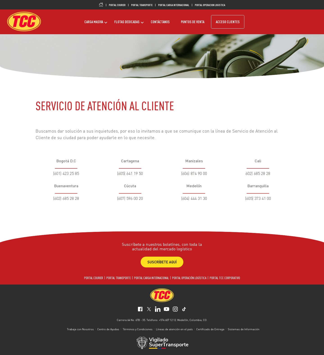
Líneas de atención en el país (174, 329)
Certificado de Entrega (210, 329)
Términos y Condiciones (138, 329)
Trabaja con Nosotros (80, 329)
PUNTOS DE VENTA (192, 22)
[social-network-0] (140, 309)
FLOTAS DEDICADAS (127, 22)
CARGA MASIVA (93, 22)
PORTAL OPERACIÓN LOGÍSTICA (189, 278)
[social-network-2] (157, 309)
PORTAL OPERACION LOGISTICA (210, 5)
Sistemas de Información (243, 329)
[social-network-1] (149, 309)
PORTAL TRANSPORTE (142, 5)
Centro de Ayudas (108, 329)
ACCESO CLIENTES (228, 22)
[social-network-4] (175, 309)
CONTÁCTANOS (160, 22)
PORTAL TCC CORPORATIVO (225, 278)
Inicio (101, 5)
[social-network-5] (184, 309)
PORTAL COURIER (117, 5)
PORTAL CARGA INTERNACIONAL (173, 5)
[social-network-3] (166, 309)
